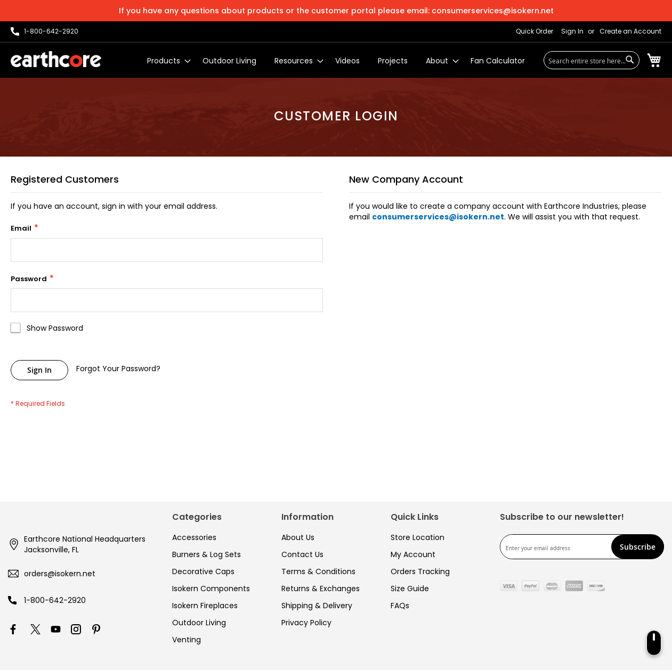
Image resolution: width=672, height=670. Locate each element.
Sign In (572, 31)
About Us (297, 537)
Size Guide (410, 588)
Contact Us (302, 554)
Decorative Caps (203, 571)
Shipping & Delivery (316, 605)
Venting (186, 639)
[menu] (336, 60)
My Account (413, 554)
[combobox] (591, 60)
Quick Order (534, 31)
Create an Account (630, 31)
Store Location (417, 537)
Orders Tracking (420, 571)
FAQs (400, 605)
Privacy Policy (306, 622)
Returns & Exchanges (320, 588)
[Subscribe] (637, 547)
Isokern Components (211, 588)
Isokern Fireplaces (205, 605)
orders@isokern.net (59, 573)
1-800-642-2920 (55, 600)
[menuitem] (166, 60)
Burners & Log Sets (206, 554)
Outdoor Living (199, 622)
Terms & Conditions (318, 571)
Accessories (194, 537)
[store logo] (56, 59)
